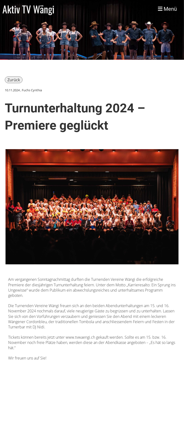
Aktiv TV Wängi (28, 9)
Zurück (13, 79)
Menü (167, 9)
